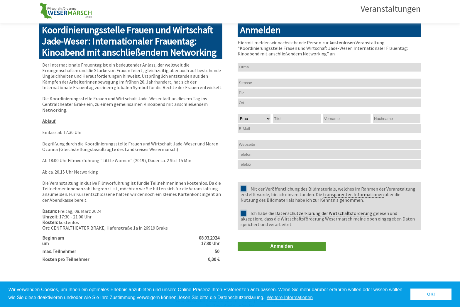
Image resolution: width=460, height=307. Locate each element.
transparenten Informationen (353, 194)
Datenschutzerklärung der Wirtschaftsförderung (323, 213)
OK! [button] (431, 294)
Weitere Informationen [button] (290, 297)
